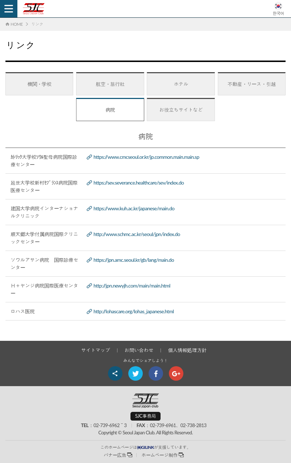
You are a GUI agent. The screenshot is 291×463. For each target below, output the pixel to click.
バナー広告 (115, 455)
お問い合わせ (138, 350)
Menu (8, 8)
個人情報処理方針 (187, 350)
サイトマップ (95, 350)
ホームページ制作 (159, 455)
